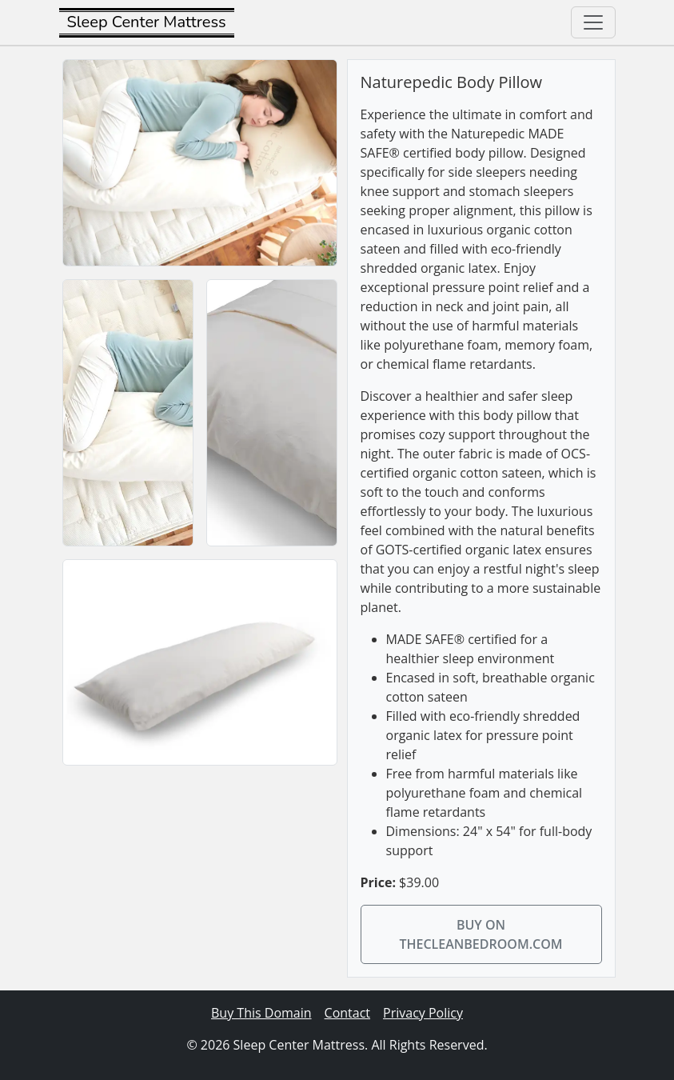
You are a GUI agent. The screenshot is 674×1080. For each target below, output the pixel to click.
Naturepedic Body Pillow (452, 82)
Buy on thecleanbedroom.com (480, 934)
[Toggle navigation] (593, 22)
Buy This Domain (261, 1013)
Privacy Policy (423, 1013)
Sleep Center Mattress (146, 22)
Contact (347, 1013)
